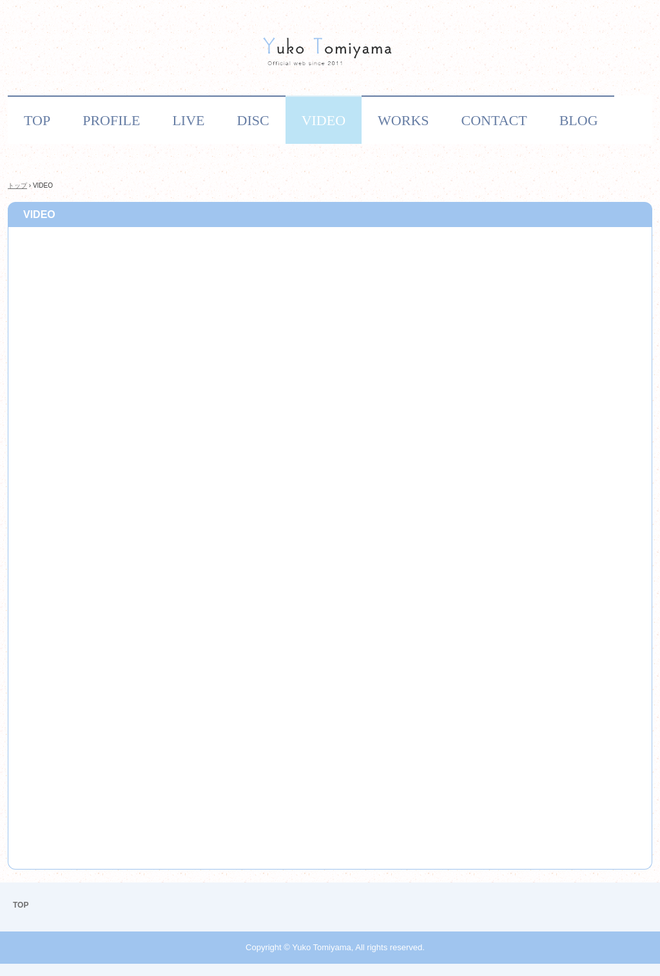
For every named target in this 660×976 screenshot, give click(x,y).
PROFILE (111, 120)
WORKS (403, 120)
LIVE (188, 120)
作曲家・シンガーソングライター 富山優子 (330, 54)
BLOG (578, 120)
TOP (37, 120)
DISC (253, 120)
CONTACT (494, 120)
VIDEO (323, 120)
